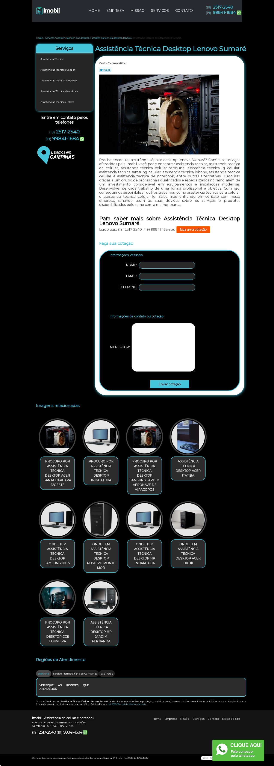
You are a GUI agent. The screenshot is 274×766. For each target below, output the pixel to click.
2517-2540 (223, 7)
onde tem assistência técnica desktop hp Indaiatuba (144, 553)
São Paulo (107, 673)
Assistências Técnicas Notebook (60, 91)
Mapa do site (231, 718)
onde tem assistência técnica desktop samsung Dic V (57, 553)
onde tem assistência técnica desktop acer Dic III (188, 553)
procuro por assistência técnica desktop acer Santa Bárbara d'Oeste (57, 473)
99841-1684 (224, 12)
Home (94, 11)
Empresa (115, 11)
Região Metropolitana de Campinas (75, 673)
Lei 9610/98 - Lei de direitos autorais (127, 704)
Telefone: (157, 287)
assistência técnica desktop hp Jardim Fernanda (101, 632)
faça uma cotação (193, 230)
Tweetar (105, 70)
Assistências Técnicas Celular (58, 69)
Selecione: (44, 673)
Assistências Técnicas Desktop (59, 80)
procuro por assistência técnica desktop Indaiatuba (101, 470)
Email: (160, 276)
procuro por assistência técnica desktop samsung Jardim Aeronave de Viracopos (144, 475)
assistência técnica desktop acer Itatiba (188, 468)
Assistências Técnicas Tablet (58, 101)
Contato (184, 11)
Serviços (160, 11)
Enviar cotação (170, 384)
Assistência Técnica (52, 59)
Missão (137, 11)
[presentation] (136, 303)
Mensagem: (152, 347)
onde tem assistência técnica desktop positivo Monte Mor (101, 556)
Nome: (160, 265)
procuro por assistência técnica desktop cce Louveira (57, 632)
